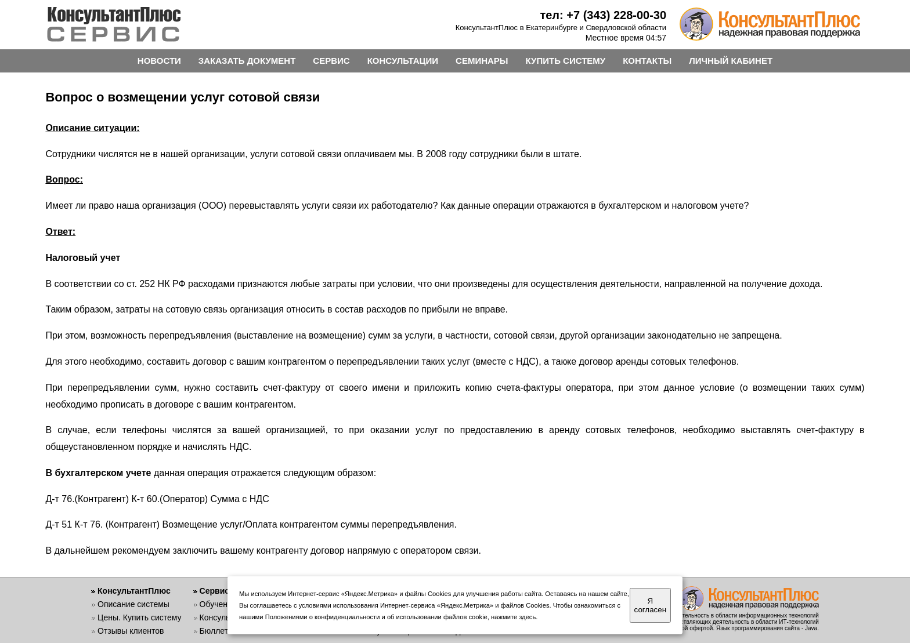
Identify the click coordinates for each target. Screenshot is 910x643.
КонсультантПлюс (134, 590)
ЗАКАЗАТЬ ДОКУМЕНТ (247, 61)
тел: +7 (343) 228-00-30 (603, 15)
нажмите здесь (513, 616)
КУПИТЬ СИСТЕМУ (566, 61)
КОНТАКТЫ (647, 61)
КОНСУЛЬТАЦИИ (402, 61)
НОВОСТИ (159, 61)
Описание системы (133, 604)
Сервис (214, 590)
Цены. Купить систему (140, 617)
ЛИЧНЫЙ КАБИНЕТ (730, 61)
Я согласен (650, 605)
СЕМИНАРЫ (482, 61)
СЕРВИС (331, 61)
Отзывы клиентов (131, 630)
